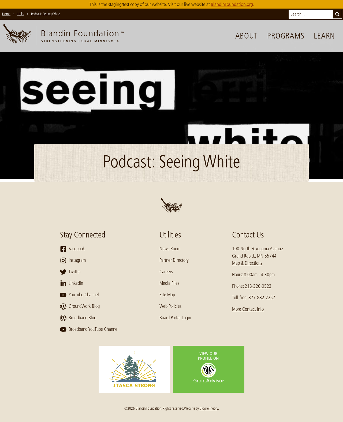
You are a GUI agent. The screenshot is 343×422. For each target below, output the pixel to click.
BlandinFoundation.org (232, 4)
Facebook (72, 249)
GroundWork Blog (80, 306)
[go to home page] (63, 36)
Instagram (73, 260)
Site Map (167, 295)
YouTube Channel (79, 295)
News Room (169, 249)
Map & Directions (247, 263)
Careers (166, 272)
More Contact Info (248, 309)
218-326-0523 (258, 286)
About (246, 36)
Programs (285, 36)
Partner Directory (174, 260)
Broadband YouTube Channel (89, 329)
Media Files (169, 283)
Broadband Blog (78, 318)
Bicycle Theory (209, 408)
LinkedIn (71, 283)
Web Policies (170, 306)
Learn (324, 36)
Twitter (70, 272)
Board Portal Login (175, 318)
